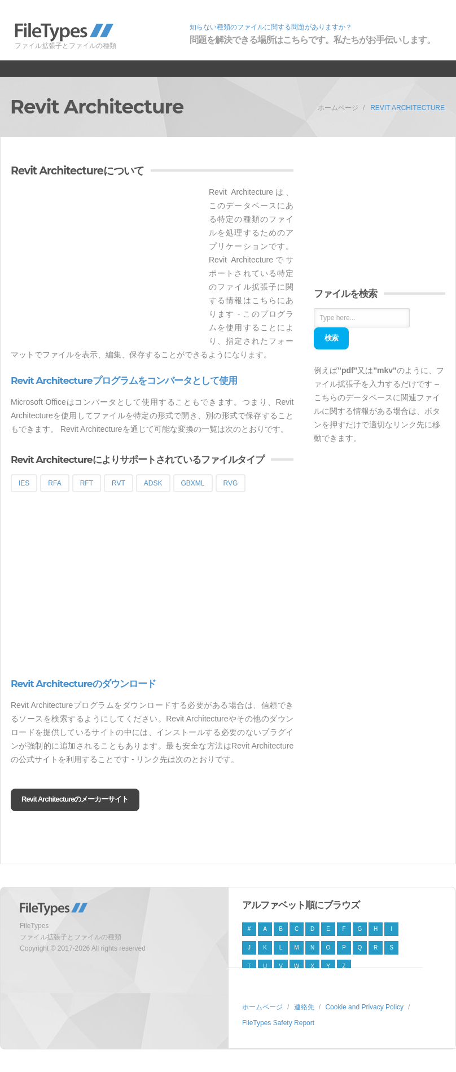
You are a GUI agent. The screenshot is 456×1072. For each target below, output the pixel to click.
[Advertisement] (105, 264)
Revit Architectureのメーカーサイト (75, 799)
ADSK (153, 483)
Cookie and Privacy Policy (364, 1007)
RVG (230, 483)
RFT (86, 483)
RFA (54, 483)
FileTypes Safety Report (278, 1023)
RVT (118, 483)
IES (24, 483)
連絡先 (304, 1007)
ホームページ (338, 108)
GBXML (193, 483)
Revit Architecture (407, 108)
